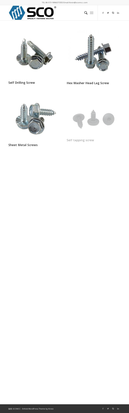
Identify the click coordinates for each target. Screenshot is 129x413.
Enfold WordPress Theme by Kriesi (37, 408)
